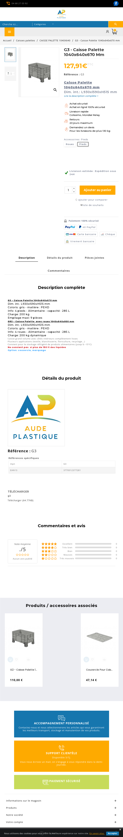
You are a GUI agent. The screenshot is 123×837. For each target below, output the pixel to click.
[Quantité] (68, 190)
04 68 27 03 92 (20, 3)
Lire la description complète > (81, 96)
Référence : (72, 74)
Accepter (112, 833)
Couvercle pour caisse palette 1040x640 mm (100, 668)
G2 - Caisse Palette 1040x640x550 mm (24, 668)
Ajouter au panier (97, 190)
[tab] (26, 256)
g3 (9, 494)
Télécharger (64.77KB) (21, 499)
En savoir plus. (96, 833)
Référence (18, 450)
